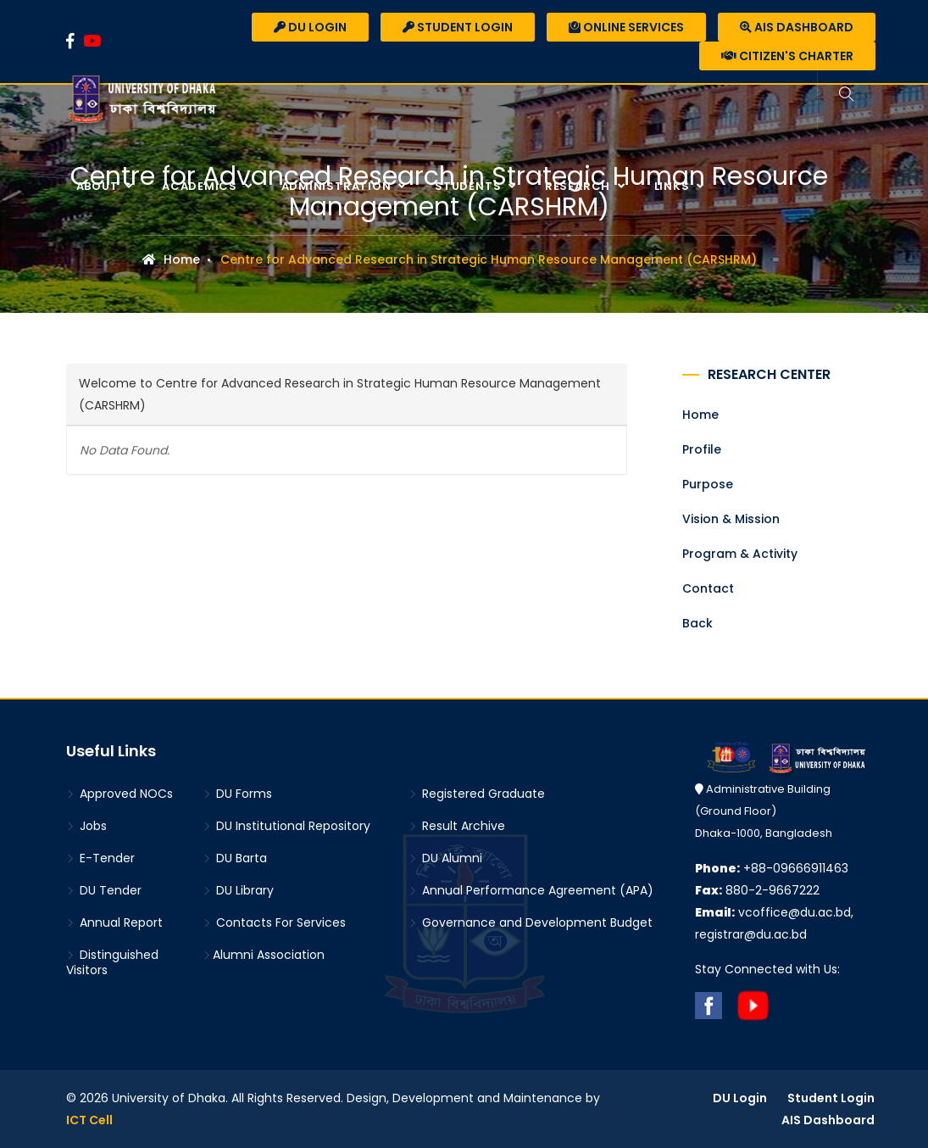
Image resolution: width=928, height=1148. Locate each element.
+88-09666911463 (771, 868)
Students (469, 186)
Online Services (626, 27)
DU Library (238, 890)
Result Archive (456, 825)
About (99, 186)
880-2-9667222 (757, 890)
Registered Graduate (476, 793)
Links (673, 186)
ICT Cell (89, 1120)
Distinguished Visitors (112, 962)
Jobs (86, 825)
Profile (701, 449)
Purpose (707, 484)
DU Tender (104, 890)
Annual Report (114, 922)
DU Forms (237, 793)
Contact (708, 588)
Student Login (458, 27)
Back (697, 623)
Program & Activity (739, 553)
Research (579, 186)
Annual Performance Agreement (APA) (530, 890)
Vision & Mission (731, 518)
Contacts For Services (274, 922)
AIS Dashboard (796, 27)
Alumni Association (264, 954)
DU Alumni (445, 858)
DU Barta (235, 858)
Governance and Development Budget (530, 922)
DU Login (310, 27)
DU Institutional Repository (286, 825)
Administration (338, 186)
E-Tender (100, 858)
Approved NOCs (119, 793)
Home (171, 259)
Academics (201, 186)
